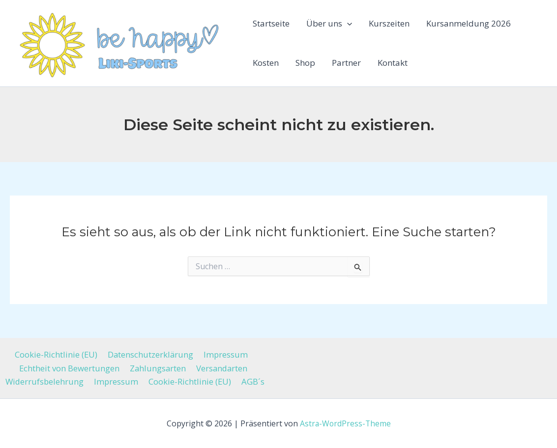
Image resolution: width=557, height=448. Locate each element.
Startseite (271, 23)
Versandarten (220, 367)
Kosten (266, 62)
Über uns (329, 23)
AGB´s (251, 381)
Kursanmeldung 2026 (468, 23)
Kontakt (393, 62)
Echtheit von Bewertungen (70, 367)
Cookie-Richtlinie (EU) (57, 354)
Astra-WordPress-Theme (345, 423)
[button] (347, 23)
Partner (346, 62)
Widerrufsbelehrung (47, 381)
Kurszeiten (389, 23)
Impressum (224, 354)
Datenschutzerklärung (150, 354)
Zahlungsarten (157, 367)
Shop (305, 62)
